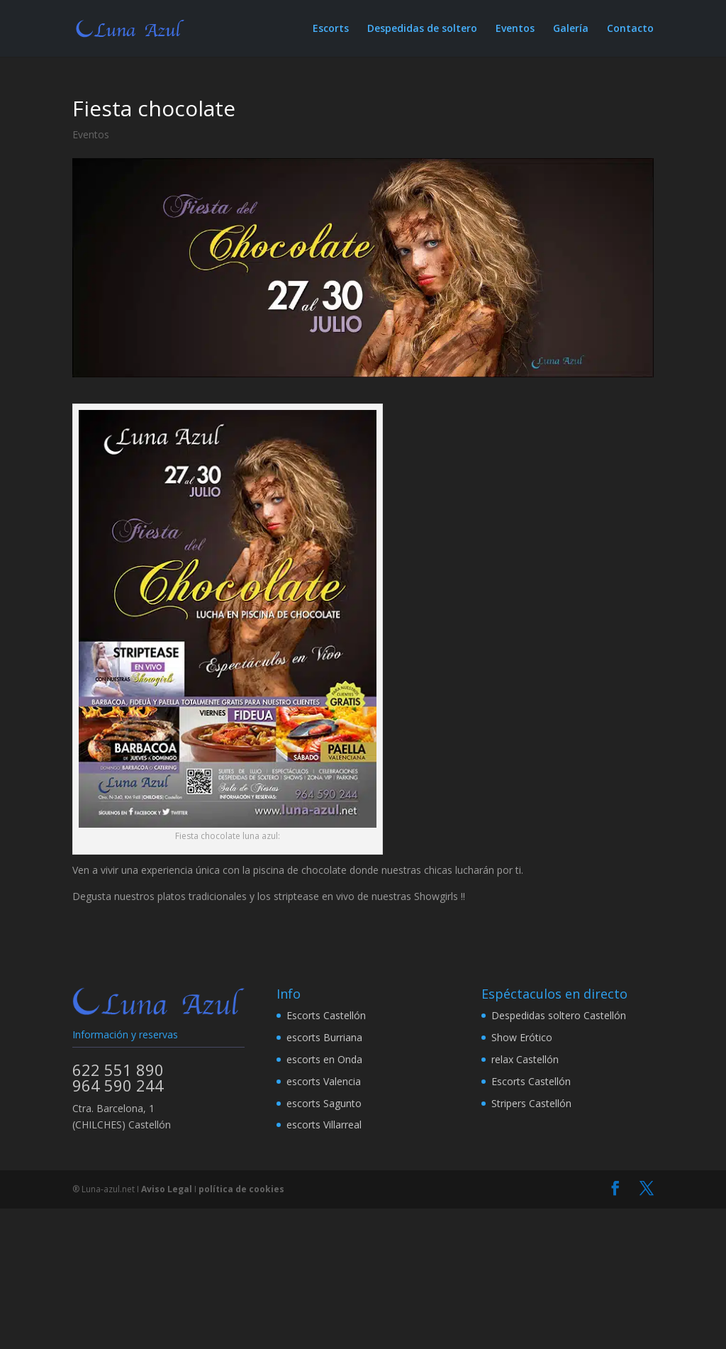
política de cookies (241, 1189)
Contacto (630, 29)
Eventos (515, 29)
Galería (570, 29)
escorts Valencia (323, 1081)
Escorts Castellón (326, 1015)
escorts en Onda (324, 1059)
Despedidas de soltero (422, 29)
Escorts (331, 29)
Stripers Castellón (531, 1103)
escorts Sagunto (324, 1103)
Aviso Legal (166, 1189)
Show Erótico (521, 1037)
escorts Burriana (324, 1037)
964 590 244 (118, 1085)
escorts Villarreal (324, 1124)
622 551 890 (118, 1069)
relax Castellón (525, 1059)
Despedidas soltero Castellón (558, 1015)
